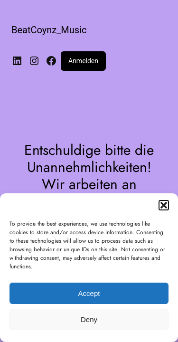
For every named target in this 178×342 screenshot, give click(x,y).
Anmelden (83, 61)
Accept (89, 293)
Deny (89, 319)
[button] (164, 205)
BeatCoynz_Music (48, 30)
